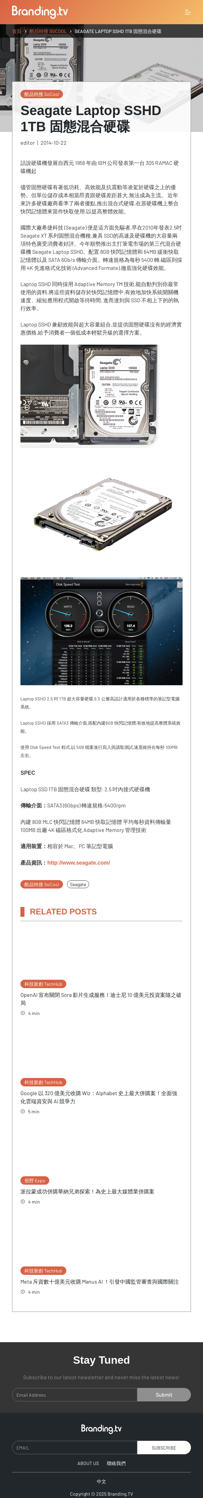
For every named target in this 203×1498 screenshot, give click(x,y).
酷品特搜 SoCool (41, 94)
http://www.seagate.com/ (78, 863)
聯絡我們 (116, 1455)
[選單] (188, 12)
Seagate (78, 884)
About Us (88, 1455)
